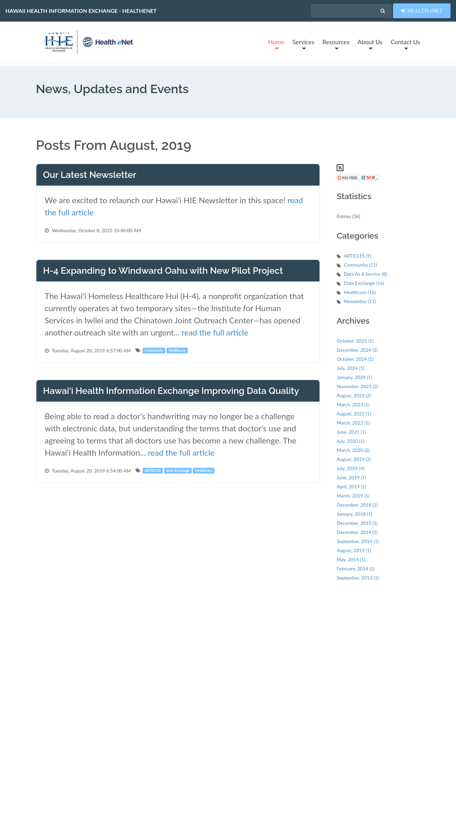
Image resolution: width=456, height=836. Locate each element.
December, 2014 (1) (357, 532)
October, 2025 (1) (355, 341)
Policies (136, 726)
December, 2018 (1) (357, 505)
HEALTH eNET (424, 10)
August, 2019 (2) (354, 459)
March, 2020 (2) (353, 450)
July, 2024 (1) (350, 368)
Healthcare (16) (360, 292)
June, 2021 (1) (351, 432)
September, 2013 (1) (358, 578)
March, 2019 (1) (353, 495)
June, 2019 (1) (351, 477)
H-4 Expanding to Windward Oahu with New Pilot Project (163, 270)
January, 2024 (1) (354, 377)
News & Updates (145, 661)
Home (276, 44)
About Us (370, 44)
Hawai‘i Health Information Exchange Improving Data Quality (171, 390)
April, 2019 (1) (351, 486)
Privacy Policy (83, 818)
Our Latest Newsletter (89, 174)
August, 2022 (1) (354, 413)
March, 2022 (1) (353, 423)
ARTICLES (152, 470)
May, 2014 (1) (351, 559)
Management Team (147, 715)
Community (154, 350)
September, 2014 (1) (358, 541)
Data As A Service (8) (365, 274)
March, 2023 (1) (353, 404)
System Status (142, 650)
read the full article (215, 332)
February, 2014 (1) (356, 568)
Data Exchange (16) (364, 283)
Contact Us (405, 44)
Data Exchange (177, 470)
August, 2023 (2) (354, 395)
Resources (336, 44)
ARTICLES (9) (357, 256)
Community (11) (360, 265)
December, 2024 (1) (357, 350)
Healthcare (177, 350)
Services (303, 44)
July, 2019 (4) (350, 468)
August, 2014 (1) (354, 550)
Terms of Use (49, 818)
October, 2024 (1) (355, 359)
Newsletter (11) (360, 301)
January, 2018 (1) (354, 514)
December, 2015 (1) (357, 523)
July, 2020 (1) (350, 441)
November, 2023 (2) (357, 386)
